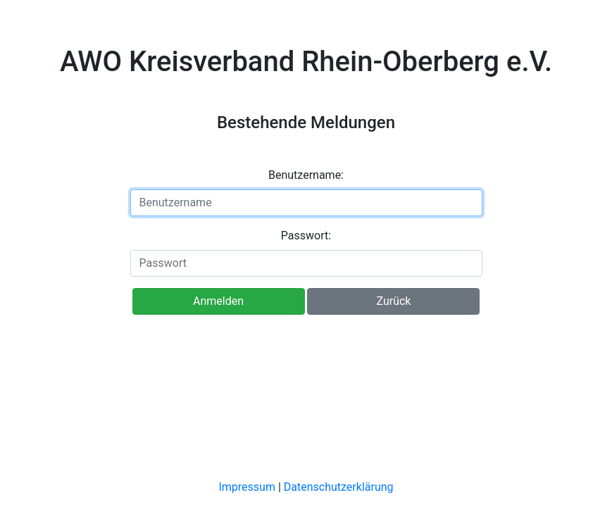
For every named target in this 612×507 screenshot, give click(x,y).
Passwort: (306, 235)
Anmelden (218, 301)
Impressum (246, 487)
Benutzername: (306, 175)
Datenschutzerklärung (339, 487)
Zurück (393, 301)
